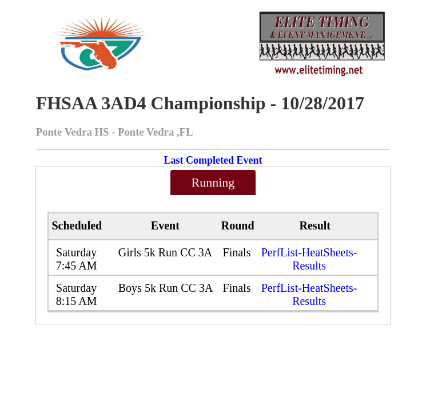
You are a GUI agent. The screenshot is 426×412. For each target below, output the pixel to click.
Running (213, 182)
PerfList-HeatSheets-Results (309, 259)
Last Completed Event (213, 160)
